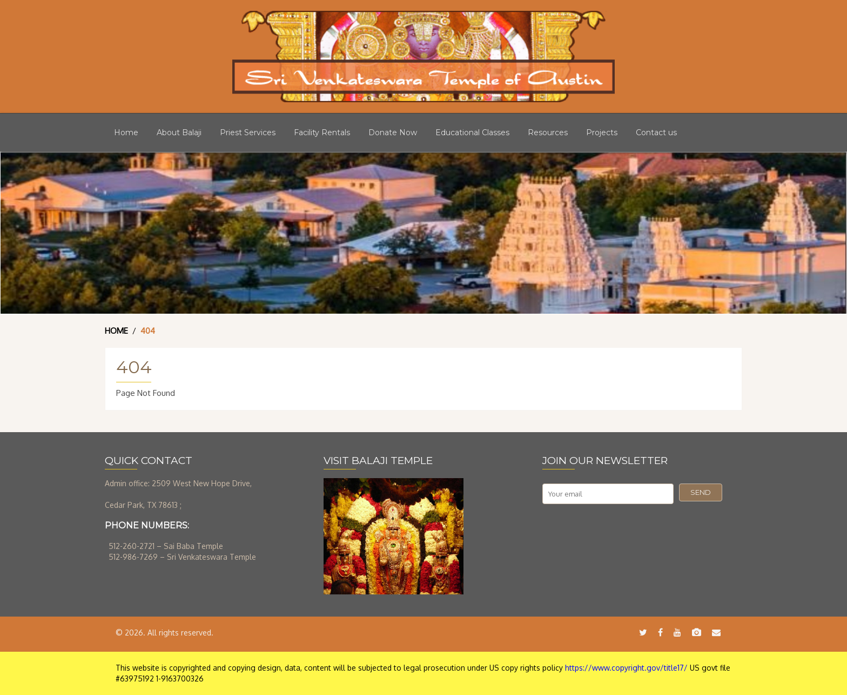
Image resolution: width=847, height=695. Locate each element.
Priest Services (247, 132)
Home (126, 132)
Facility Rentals (322, 132)
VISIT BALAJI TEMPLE (378, 460)
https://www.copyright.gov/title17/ (626, 667)
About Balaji (179, 132)
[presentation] (624, 530)
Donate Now (392, 132)
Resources (548, 132)
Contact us (656, 132)
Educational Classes (472, 132)
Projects (601, 132)
